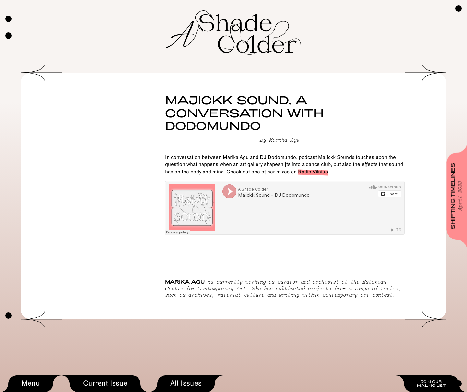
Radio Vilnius (313, 172)
